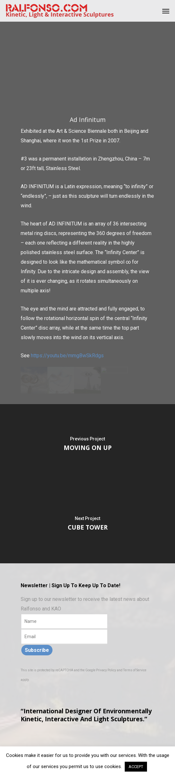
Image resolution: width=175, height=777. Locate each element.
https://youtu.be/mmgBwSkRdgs (67, 356)
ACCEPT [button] (136, 766)
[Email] (64, 637)
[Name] (64, 621)
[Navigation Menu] (165, 11)
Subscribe (37, 650)
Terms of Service (134, 670)
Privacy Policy (106, 670)
